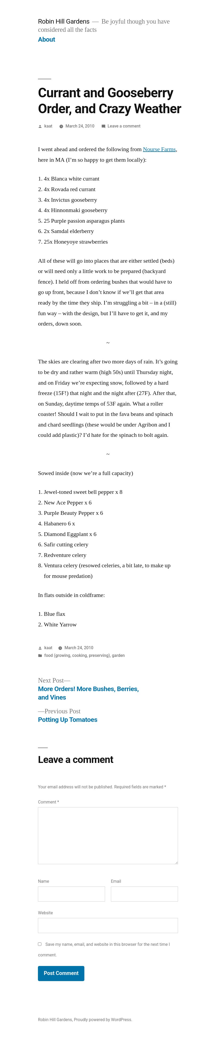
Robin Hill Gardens (63, 21)
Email (116, 881)
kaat (48, 126)
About (46, 39)
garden (118, 655)
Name (43, 881)
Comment (48, 802)
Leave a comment (124, 126)
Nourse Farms (159, 149)
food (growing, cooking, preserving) (77, 655)
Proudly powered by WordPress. (103, 1019)
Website (45, 912)
